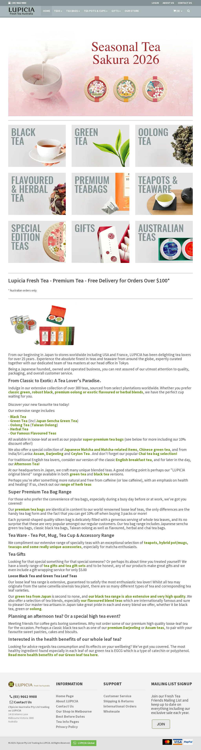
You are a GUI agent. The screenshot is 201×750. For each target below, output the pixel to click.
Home (46, 11)
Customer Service (117, 696)
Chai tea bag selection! (158, 453)
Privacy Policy (67, 727)
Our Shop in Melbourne (74, 711)
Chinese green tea (154, 449)
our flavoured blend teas (101, 600)
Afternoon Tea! (27, 463)
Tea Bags (73, 11)
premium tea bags (30, 509)
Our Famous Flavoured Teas (33, 433)
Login (155, 2)
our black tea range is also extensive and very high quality (137, 596)
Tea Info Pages (67, 721)
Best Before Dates (70, 716)
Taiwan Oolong (44, 425)
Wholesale (111, 711)
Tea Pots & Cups (96, 11)
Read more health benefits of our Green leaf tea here (53, 654)
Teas (58, 11)
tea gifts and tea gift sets (65, 565)
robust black (42, 392)
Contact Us (65, 706)
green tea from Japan (33, 596)
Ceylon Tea (80, 453)
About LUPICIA (67, 701)
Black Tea (18, 416)
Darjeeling (54, 453)
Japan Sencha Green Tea (56, 420)
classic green (19, 392)
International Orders (119, 706)
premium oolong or (71, 392)
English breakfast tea (134, 459)
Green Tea (18, 420)
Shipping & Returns (118, 701)
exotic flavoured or (103, 392)
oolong (35, 608)
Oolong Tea (19, 425)
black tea (101, 474)
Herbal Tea (19, 429)
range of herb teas (75, 484)
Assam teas (154, 627)
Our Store (132, 11)
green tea (78, 474)
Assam (39, 453)
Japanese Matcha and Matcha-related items (100, 449)
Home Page (65, 696)
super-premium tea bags (103, 439)
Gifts (116, 11)
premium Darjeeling (124, 627)
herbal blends (131, 392)
